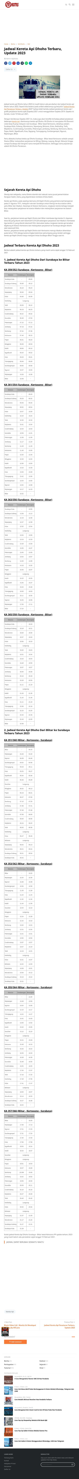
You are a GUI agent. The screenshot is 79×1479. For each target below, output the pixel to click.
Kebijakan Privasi (10, 1463)
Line (26, 1387)
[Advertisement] (39, 26)
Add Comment (15, 1342)
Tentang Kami (8, 1458)
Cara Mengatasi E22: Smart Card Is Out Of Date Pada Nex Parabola (38, 1410)
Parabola (25, 1407)
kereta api (16, 121)
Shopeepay (29, 1418)
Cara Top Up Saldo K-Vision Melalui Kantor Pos (31, 1431)
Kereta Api (10, 1312)
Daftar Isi (7, 1469)
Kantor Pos (28, 1428)
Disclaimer (7, 1466)
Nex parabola (18, 1376)
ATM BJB (17, 1418)
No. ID (25, 1376)
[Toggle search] (69, 4)
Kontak (6, 1461)
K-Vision (22, 1387)
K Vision (17, 1387)
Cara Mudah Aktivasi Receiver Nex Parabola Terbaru (33, 1399)
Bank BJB (22, 1418)
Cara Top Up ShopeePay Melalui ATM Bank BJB (31, 1420)
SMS (24, 1397)
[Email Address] (55, 1464)
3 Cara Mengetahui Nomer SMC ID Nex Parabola (32, 1379)
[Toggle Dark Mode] (66, 4)
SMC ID (29, 1376)
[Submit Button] (72, 1464)
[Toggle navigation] (73, 4)
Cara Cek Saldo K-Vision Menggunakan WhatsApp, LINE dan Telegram (39, 1441)
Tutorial (28, 1397)
